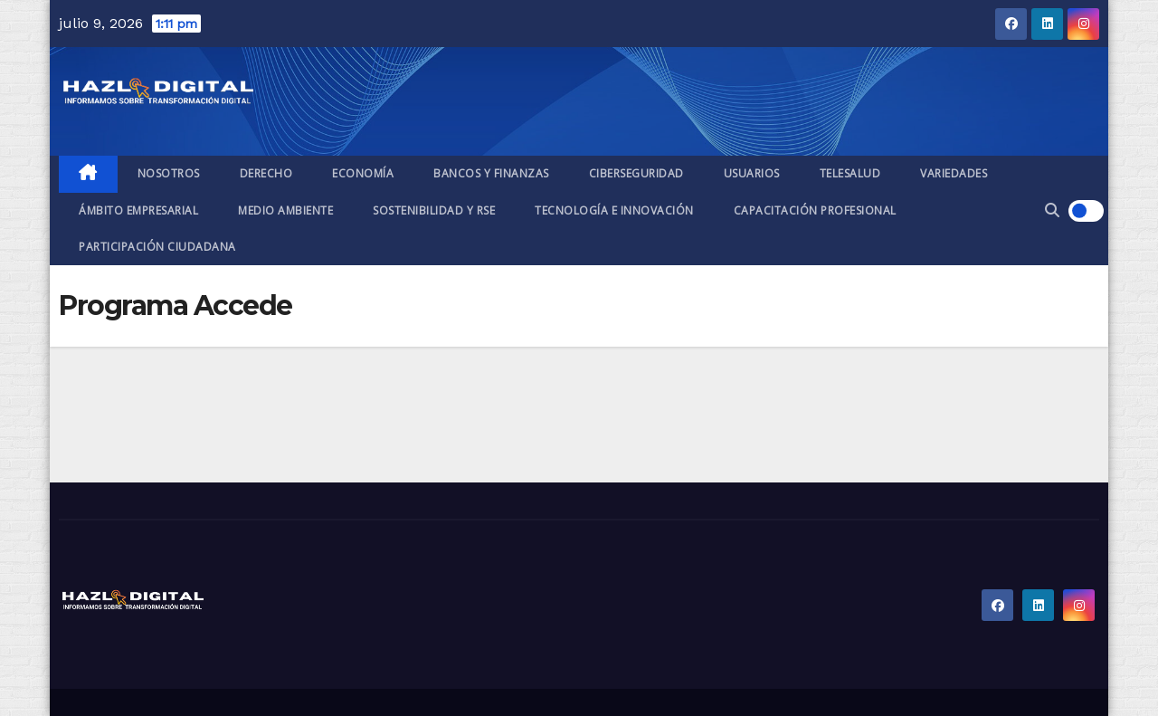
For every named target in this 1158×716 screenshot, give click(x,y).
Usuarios (752, 173)
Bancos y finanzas (491, 173)
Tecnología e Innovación (614, 210)
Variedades (953, 173)
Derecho (266, 173)
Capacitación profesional (815, 210)
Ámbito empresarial (138, 210)
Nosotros (169, 173)
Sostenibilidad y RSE (434, 210)
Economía (363, 173)
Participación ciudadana (157, 246)
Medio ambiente (285, 210)
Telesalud (850, 173)
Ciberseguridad (636, 173)
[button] (1052, 210)
